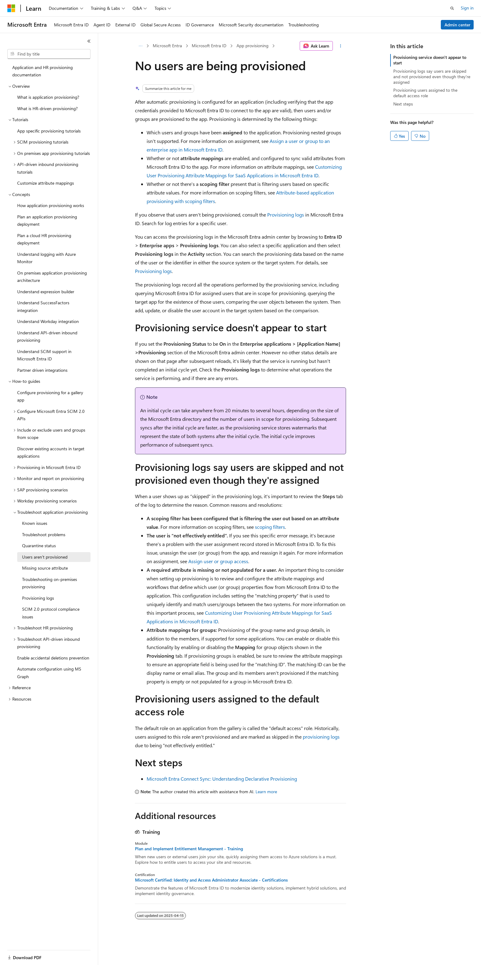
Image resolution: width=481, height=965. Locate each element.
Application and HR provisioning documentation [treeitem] (42, 71)
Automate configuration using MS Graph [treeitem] (49, 672)
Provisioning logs (285, 214)
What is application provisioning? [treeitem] (48, 97)
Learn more (266, 791)
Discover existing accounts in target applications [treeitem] (50, 452)
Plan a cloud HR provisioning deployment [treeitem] (44, 239)
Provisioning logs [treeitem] (38, 598)
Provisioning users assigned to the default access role (425, 92)
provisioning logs (321, 736)
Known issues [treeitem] (34, 523)
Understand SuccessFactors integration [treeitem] (43, 306)
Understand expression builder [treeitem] (45, 291)
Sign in (467, 8)
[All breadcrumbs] (140, 46)
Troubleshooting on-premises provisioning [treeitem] (49, 583)
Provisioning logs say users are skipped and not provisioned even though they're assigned (431, 76)
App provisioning (252, 45)
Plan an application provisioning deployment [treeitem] (47, 220)
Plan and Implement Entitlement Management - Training (189, 849)
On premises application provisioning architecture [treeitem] (52, 276)
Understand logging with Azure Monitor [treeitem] (46, 258)
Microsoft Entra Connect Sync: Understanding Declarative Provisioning (222, 778)
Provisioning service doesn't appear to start (429, 60)
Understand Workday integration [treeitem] (48, 321)
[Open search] (452, 8)
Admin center (457, 25)
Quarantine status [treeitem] (39, 545)
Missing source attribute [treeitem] (45, 568)
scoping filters (270, 527)
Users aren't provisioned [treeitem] (44, 557)
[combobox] (48, 54)
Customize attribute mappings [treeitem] (45, 183)
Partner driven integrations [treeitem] (42, 370)
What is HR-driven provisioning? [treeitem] (47, 108)
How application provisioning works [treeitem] (50, 205)
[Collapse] (89, 41)
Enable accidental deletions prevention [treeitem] (53, 658)
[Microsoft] (11, 8)
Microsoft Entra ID (209, 45)
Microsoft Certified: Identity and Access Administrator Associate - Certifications (211, 880)
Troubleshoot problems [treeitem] (43, 534)
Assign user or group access (218, 561)
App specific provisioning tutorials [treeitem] (49, 131)
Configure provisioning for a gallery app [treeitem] (50, 396)
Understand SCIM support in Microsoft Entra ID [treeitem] (44, 355)
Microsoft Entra (167, 45)
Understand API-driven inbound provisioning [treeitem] (47, 336)
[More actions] (340, 46)
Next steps (403, 104)
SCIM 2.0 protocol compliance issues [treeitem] (50, 613)
